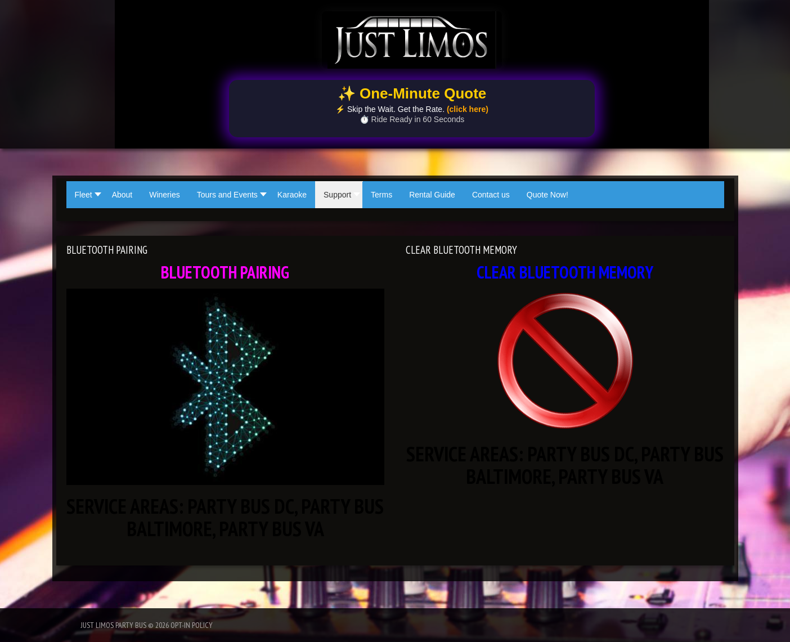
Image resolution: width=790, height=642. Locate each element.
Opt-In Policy (191, 625)
